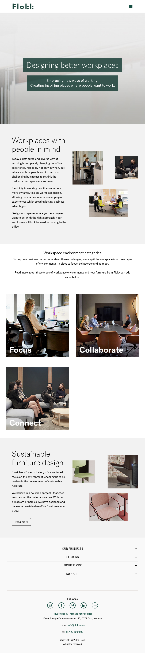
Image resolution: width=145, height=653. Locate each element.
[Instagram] (50, 605)
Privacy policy (60, 613)
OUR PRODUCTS (100, 549)
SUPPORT (102, 574)
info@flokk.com (76, 625)
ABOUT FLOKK (100, 565)
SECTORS (102, 557)
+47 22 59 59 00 (74, 632)
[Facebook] (61, 605)
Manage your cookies (81, 613)
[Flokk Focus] (95, 605)
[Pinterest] (72, 605)
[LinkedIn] (83, 605)
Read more (21, 522)
